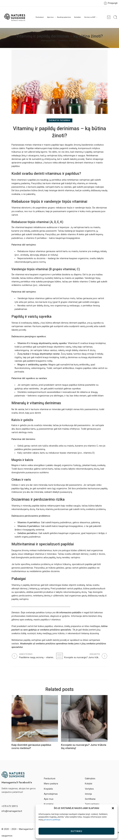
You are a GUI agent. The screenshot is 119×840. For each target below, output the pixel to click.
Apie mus (50, 17)
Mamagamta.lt (48, 40)
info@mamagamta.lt (12, 811)
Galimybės (90, 778)
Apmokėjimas (51, 794)
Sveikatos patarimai (68, 40)
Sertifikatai (90, 799)
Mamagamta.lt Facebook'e (17, 782)
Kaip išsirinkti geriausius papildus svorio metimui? (31, 746)
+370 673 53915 (10, 806)
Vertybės (89, 789)
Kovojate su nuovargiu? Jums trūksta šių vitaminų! (83, 746)
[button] (112, 808)
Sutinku (76, 831)
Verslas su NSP (89, 17)
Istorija (88, 794)
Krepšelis (48, 789)
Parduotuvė (40, 17)
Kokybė (88, 783)
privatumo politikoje (52, 820)
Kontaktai (77, 17)
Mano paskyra (51, 783)
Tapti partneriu (92, 804)
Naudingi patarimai (64, 17)
